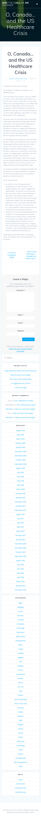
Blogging (20, 607)
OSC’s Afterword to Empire (23, 401)
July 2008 (20, 472)
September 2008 (20, 464)
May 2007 (20, 523)
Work (25, 78)
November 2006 (20, 548)
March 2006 (20, 581)
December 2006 (20, 544)
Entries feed (20, 784)
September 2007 (20, 510)
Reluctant (9, 409)
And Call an (15, 4)
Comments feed (20, 788)
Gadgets (21, 657)
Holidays (20, 666)
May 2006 (20, 573)
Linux (20, 691)
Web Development (20, 762)
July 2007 (20, 519)
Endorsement (20, 636)
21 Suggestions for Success (20, 383)
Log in (20, 780)
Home (20, 670)
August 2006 (20, 560)
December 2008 (20, 451)
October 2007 (20, 506)
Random (20, 716)
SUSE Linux (20, 741)
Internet (20, 678)
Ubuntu (20, 754)
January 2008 (20, 498)
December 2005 (20, 590)
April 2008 (20, 485)
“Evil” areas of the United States (20, 379)
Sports (20, 737)
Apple (21, 603)
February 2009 (20, 443)
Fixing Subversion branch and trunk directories (20, 371)
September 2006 (20, 556)
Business (20, 615)
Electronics (20, 632)
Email (20, 323)
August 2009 (20, 430)
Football (20, 653)
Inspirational (20, 674)
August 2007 (20, 514)
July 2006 (20, 565)
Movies (20, 695)
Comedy (21, 620)
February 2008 (20, 493)
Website (20, 331)
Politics (16, 78)
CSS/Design (20, 628)
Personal (20, 708)
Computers (20, 624)
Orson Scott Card (20, 704)
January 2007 (20, 539)
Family (11, 78)
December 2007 (20, 502)
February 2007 (20, 535)
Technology (20, 745)
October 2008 (20, 460)
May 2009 (20, 435)
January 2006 (20, 586)
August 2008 (20, 468)
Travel (20, 750)
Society (20, 733)
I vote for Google (20, 387)
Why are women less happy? (20, 375)
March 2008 (20, 489)
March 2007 (20, 531)
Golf (20, 662)
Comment (20, 290)
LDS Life (20, 687)
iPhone (20, 683)
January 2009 (20, 447)
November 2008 (20, 456)
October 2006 (20, 552)
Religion (20, 724)
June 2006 (20, 569)
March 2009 (20, 439)
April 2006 (20, 577)
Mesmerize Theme (27, 812)
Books (20, 611)
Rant (21, 78)
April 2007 (20, 527)
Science (20, 729)
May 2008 (20, 481)
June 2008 (20, 477)
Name (20, 315)
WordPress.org (20, 792)
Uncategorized (20, 758)
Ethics (20, 645)
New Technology (21, 699)
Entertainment (21, 641)
